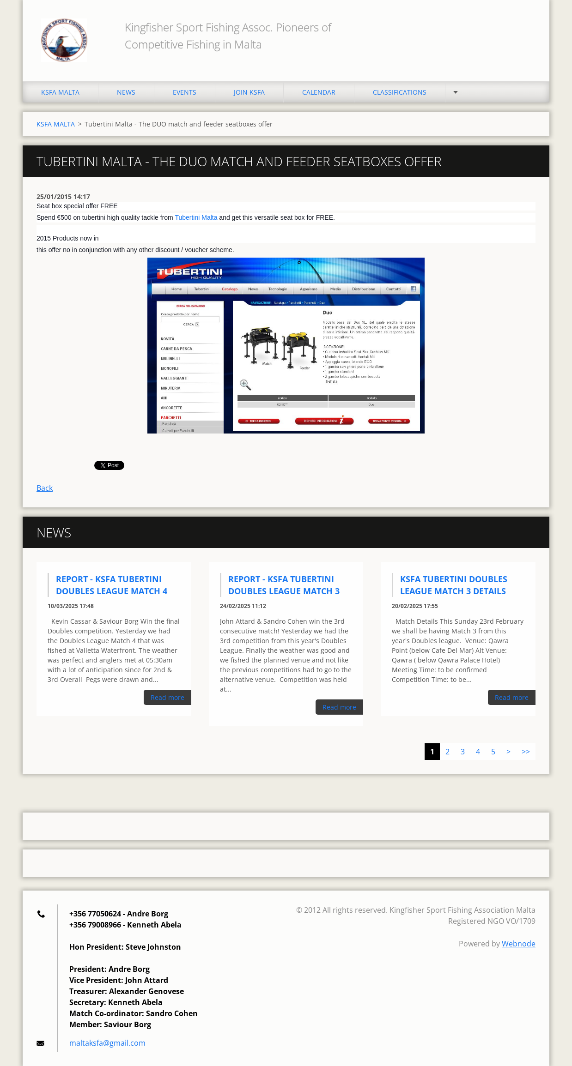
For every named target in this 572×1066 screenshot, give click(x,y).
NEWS (126, 92)
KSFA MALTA (60, 92)
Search (525, 26)
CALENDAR (318, 92)
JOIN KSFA (249, 92)
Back (45, 488)
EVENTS (184, 92)
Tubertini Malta (196, 217)
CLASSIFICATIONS (399, 92)
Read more (167, 697)
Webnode (518, 944)
